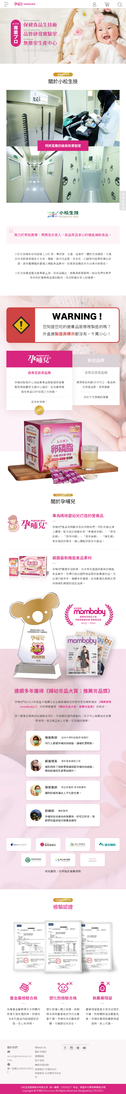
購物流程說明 (42, 1064)
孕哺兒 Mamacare (45, 1090)
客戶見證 (39, 1060)
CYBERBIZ (97, 1090)
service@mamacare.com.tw (19, 1058)
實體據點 (39, 1056)
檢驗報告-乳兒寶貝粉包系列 (48, 1075)
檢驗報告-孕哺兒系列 (45, 1069)
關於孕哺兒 (40, 1051)
